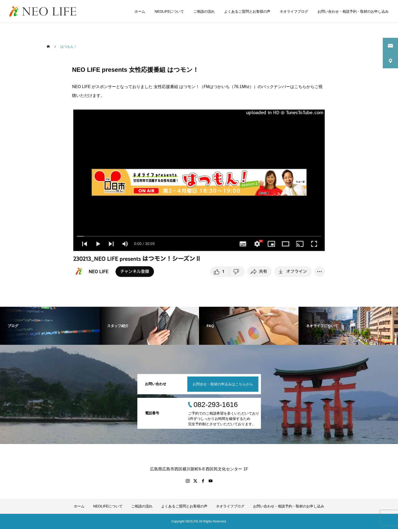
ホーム (140, 11)
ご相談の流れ (204, 11)
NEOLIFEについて (169, 11)
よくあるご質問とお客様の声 (247, 11)
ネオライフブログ (294, 11)
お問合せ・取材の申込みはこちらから (223, 384)
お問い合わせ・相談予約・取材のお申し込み (353, 11)
